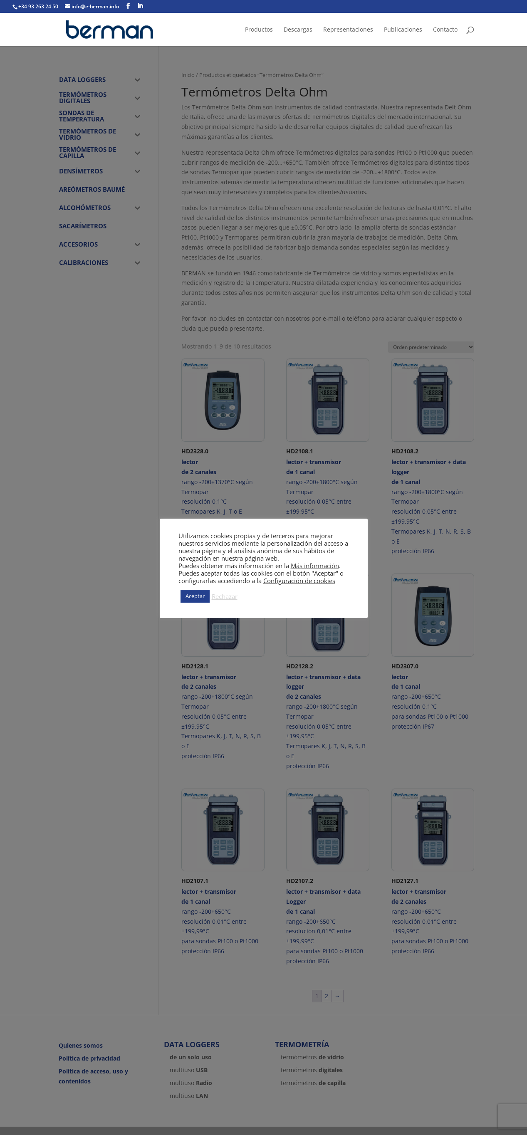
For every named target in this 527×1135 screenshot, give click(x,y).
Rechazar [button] (225, 596)
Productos (259, 30)
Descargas (298, 30)
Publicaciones (403, 30)
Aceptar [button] (195, 596)
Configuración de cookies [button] (299, 580)
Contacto (445, 30)
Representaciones (348, 30)
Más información (315, 565)
